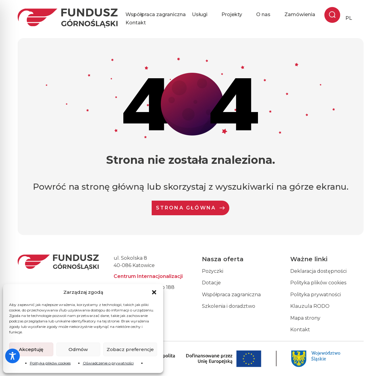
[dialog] (369, 364)
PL (348, 18)
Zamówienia (299, 14)
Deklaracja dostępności (318, 271)
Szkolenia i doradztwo (228, 306)
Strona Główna (190, 208)
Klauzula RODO (310, 306)
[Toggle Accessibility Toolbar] (12, 356)
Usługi (203, 14)
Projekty (235, 14)
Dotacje (211, 283)
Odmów (78, 349)
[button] (154, 292)
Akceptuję (31, 349)
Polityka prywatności (315, 294)
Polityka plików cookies (50, 363)
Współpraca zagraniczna (155, 14)
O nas (267, 14)
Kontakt (135, 23)
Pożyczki (212, 271)
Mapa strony (305, 318)
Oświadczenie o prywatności (108, 363)
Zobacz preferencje (130, 349)
